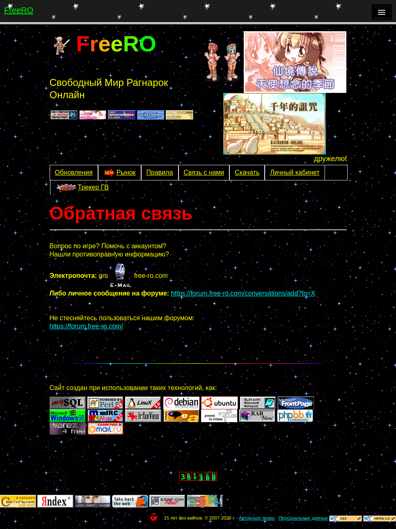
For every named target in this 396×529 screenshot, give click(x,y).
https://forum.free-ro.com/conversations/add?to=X (243, 293)
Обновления (74, 172)
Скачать (247, 172)
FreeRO (18, 10)
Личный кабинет (294, 172)
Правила (159, 172)
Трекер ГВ (82, 188)
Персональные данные (303, 517)
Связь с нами (204, 172)
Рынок (119, 173)
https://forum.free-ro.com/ (87, 326)
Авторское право (257, 517)
